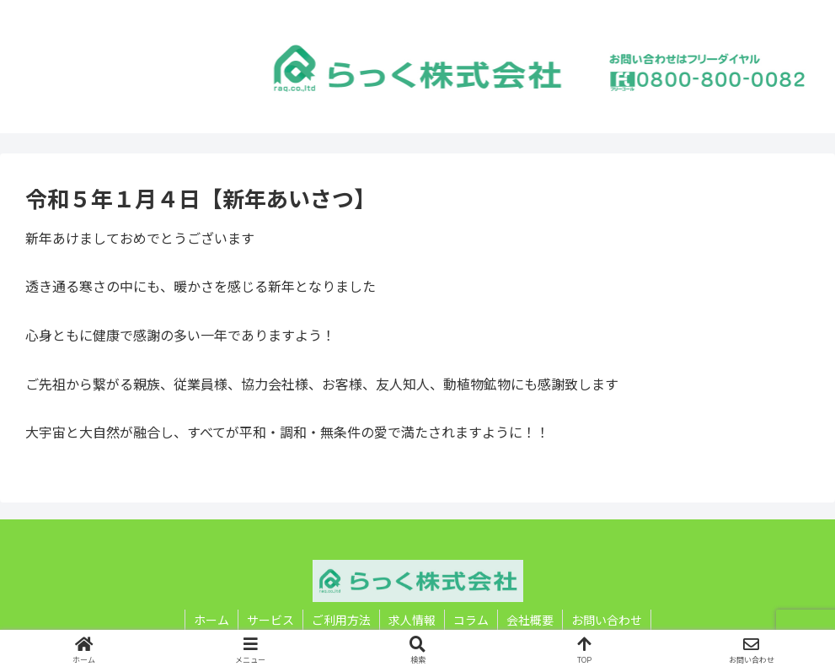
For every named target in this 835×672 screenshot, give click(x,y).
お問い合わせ (606, 619)
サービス (270, 619)
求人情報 (412, 619)
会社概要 (530, 619)
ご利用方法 (341, 619)
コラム (471, 619)
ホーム (211, 619)
